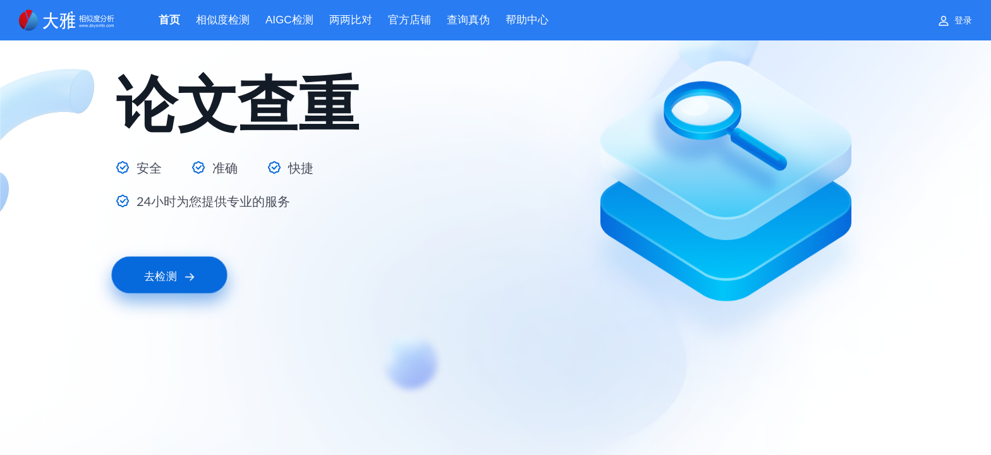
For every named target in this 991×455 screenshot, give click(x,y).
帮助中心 (527, 20)
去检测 (169, 275)
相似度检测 (223, 20)
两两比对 (350, 20)
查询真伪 (468, 20)
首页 (169, 20)
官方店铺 (409, 20)
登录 (963, 20)
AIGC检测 (289, 20)
